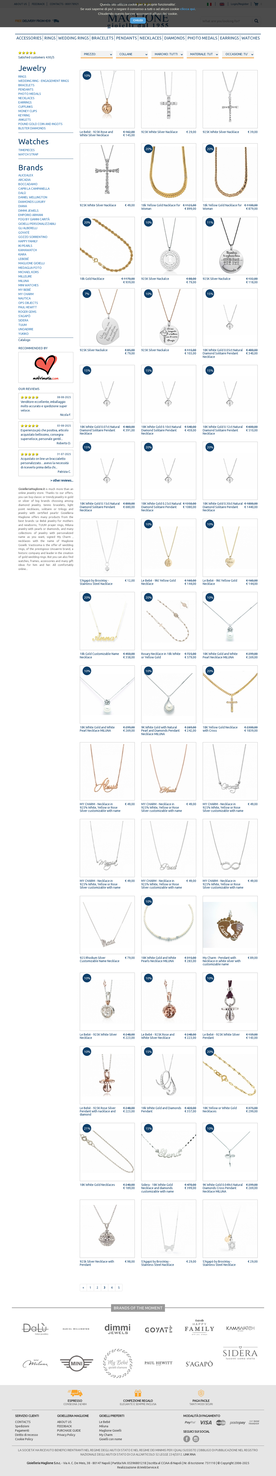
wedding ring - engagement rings (43, 81)
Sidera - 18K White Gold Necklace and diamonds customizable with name (157, 1188)
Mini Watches (28, 285)
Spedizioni (22, 1426)
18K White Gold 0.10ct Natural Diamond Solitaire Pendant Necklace (161, 430)
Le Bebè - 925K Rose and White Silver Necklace (96, 133)
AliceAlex (25, 175)
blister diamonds (32, 128)
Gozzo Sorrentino (32, 237)
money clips (27, 111)
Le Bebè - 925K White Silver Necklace (98, 1036)
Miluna (23, 281)
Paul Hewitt (27, 307)
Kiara (22, 254)
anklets (24, 119)
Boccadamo (28, 184)
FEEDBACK (64, 1426)
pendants (126, 38)
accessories (29, 37)
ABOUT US (64, 1422)
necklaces (151, 38)
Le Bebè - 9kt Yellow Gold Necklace (158, 582)
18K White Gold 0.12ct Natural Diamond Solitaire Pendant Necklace (223, 430)
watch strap (28, 154)
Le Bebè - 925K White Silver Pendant (221, 1036)
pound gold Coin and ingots (40, 124)
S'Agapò (24, 316)
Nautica (24, 298)
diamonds (174, 38)
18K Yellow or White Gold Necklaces (220, 1109)
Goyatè (24, 232)
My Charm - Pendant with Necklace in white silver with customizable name (222, 961)
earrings (229, 38)
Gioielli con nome (110, 1439)
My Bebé (24, 289)
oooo (132, 54)
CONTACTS (23, 1422)
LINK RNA (189, 1454)
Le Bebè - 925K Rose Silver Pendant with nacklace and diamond (98, 1111)
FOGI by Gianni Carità (34, 219)
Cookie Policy (24, 1439)
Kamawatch (27, 250)
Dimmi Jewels (28, 210)
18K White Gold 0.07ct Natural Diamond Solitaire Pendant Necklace (100, 430)
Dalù (22, 193)
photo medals (202, 38)
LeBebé (23, 259)
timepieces (26, 150)
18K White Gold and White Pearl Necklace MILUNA (220, 655)
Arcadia (24, 180)
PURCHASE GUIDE (69, 1430)
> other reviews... (61, 480)
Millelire (25, 276)
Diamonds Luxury (31, 201)
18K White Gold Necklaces (97, 1184)
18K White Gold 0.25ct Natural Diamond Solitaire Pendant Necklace (161, 507)
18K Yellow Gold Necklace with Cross (220, 729)
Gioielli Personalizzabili (37, 223)
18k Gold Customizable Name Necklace (99, 655)
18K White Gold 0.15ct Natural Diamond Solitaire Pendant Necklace (100, 507)
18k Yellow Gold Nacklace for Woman (160, 206)
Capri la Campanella (34, 188)
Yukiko (23, 333)
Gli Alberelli (27, 228)
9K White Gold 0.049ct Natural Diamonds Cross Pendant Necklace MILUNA (223, 1188)
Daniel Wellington (32, 197)
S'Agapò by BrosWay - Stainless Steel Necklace (219, 1263)
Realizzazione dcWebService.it (138, 1467)
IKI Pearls (25, 245)
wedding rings (73, 38)
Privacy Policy (66, 1435)
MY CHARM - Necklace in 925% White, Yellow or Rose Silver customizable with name (100, 807)
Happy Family (28, 241)
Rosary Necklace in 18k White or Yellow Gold (160, 655)
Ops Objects (28, 303)
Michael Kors (28, 272)
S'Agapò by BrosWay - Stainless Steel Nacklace (96, 582)
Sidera (23, 320)
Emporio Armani (30, 215)
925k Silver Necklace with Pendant (97, 1263)
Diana (22, 206)
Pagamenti (22, 1430)
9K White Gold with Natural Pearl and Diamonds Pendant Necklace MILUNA (160, 731)
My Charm (26, 294)
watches (251, 38)
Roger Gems (27, 311)
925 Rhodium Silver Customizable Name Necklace (99, 959)
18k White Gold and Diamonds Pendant (161, 1109)
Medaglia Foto (30, 267)
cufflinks (25, 106)
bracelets (102, 38)
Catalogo (24, 340)
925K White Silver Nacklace (159, 132)
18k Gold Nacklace (92, 278)
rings (50, 38)
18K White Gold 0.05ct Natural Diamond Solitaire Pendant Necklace (223, 353)
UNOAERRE (25, 329)
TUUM (22, 325)
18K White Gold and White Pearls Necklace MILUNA (158, 959)
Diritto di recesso (26, 1435)
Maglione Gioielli (31, 263)
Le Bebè (104, 1422)
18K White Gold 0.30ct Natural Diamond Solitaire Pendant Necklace (223, 507)
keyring (24, 115)
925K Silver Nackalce (155, 278)
